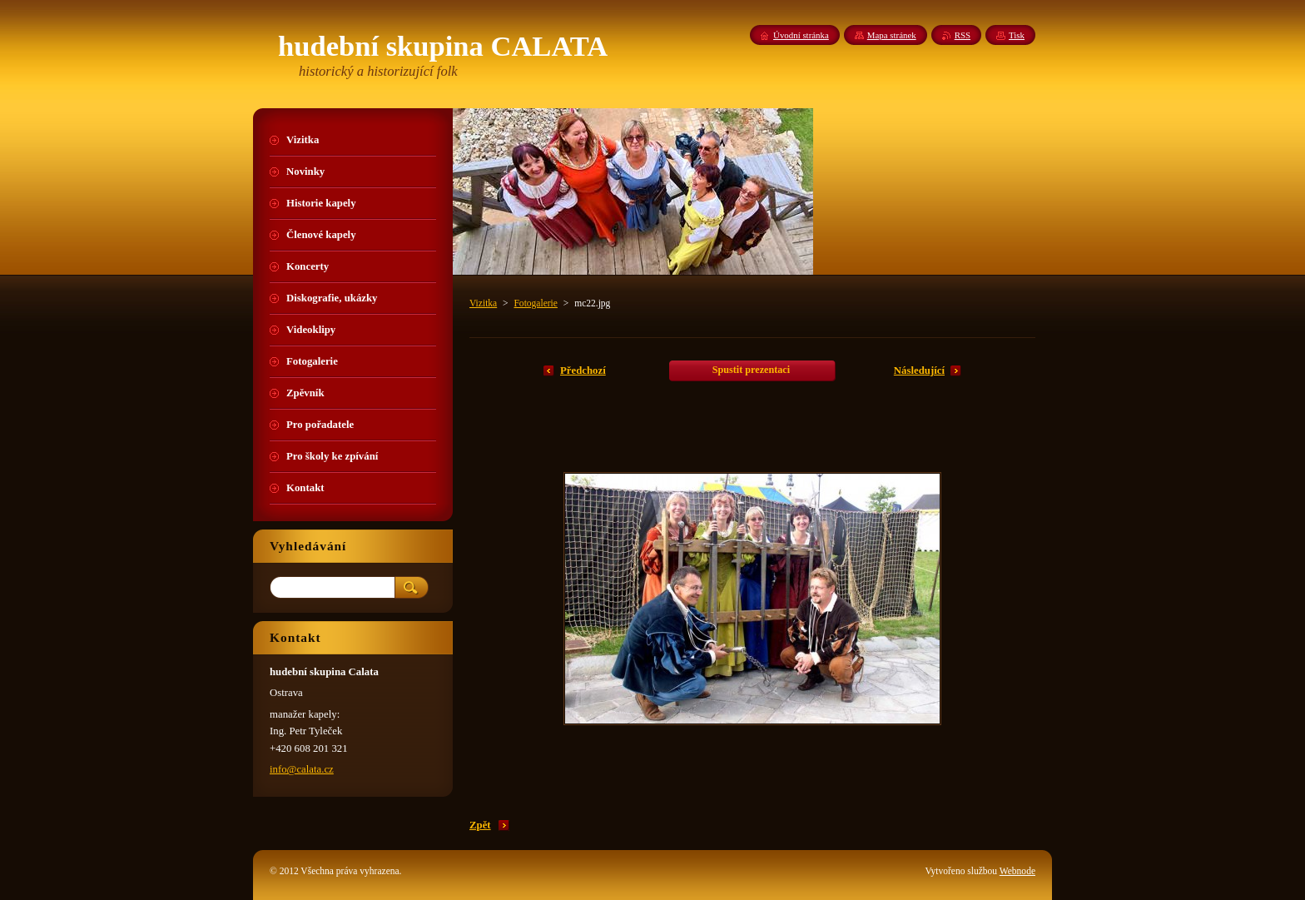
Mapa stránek (891, 35)
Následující (919, 370)
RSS (962, 35)
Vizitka (483, 303)
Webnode (1017, 871)
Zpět (480, 825)
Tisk (1017, 35)
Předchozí (583, 370)
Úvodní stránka (801, 35)
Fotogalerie (535, 303)
